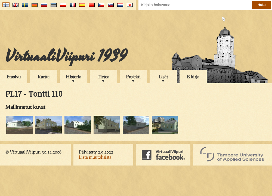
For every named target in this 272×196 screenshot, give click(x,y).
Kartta (44, 76)
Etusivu (14, 76)
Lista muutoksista (95, 157)
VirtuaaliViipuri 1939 (66, 56)
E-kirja (193, 76)
